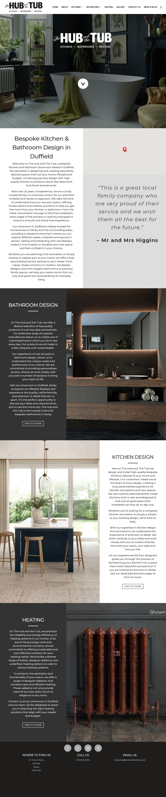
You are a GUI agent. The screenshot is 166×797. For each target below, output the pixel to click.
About (64, 7)
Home (55, 7)
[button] (125, 149)
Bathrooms (92, 7)
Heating (109, 7)
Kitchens (76, 7)
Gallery (120, 7)
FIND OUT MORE (33, 423)
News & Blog (150, 7)
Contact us (134, 7)
